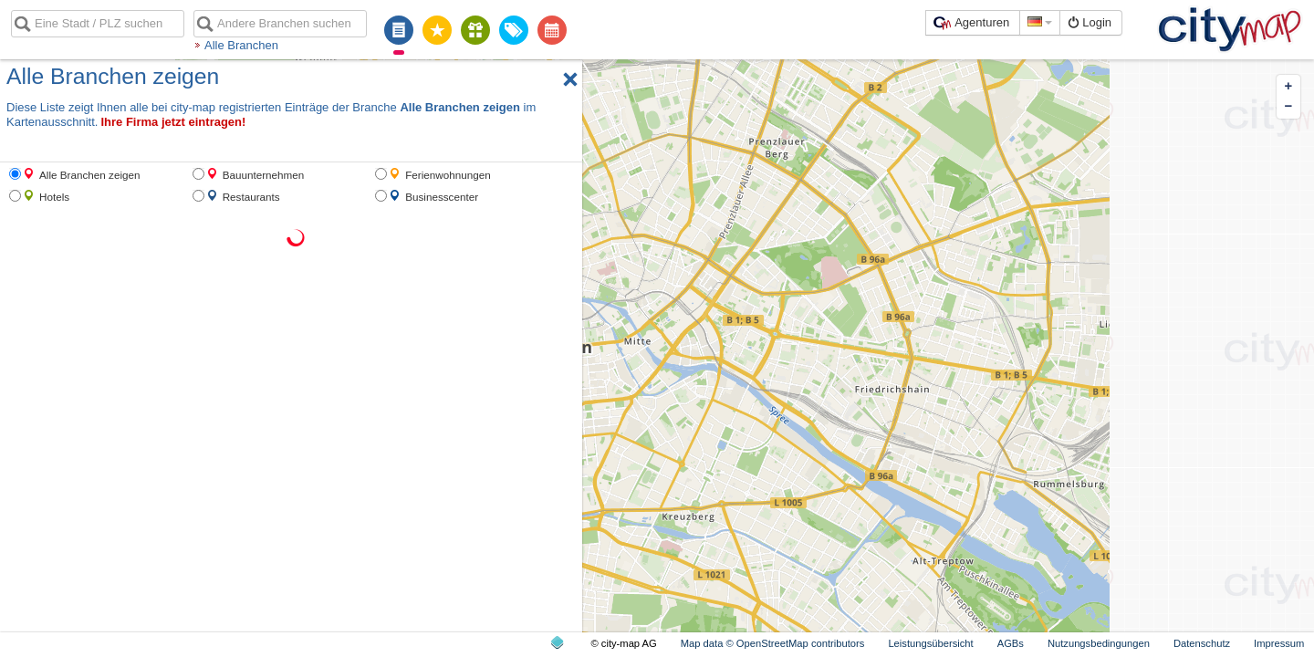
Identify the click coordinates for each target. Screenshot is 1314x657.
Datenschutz (1201, 643)
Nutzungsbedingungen (1099, 643)
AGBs (1010, 643)
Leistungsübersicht (930, 643)
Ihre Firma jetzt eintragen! (172, 122)
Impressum (1279, 643)
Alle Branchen (241, 45)
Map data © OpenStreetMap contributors (773, 643)
